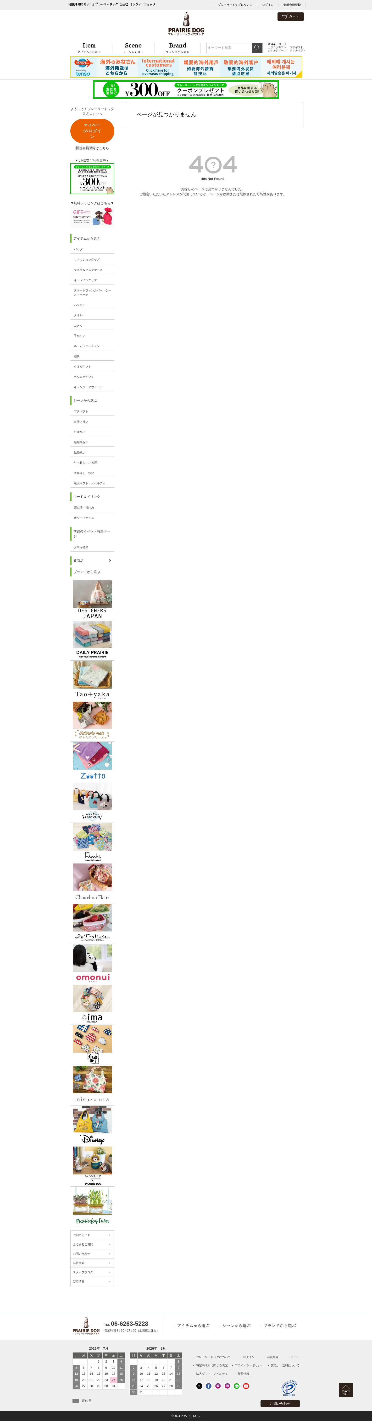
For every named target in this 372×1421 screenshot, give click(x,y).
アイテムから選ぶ (89, 47)
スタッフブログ (83, 1272)
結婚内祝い (81, 442)
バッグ (78, 249)
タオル (78, 315)
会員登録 (272, 1357)
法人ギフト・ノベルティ (89, 483)
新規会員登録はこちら (92, 148)
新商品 (78, 561)
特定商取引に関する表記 (212, 1365)
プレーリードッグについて (235, 5)
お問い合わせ (81, 1253)
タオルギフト (298, 50)
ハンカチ (79, 305)
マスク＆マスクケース (88, 270)
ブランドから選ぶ (177, 47)
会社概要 (78, 1263)
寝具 (77, 356)
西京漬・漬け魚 (84, 507)
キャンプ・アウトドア (88, 387)
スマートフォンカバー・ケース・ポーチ (92, 292)
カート (290, 17)
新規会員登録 (291, 5)
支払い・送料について (285, 1365)
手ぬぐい (79, 335)
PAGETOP (346, 1393)
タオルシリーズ (277, 50)
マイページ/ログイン (92, 131)
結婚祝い (79, 452)
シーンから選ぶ (133, 47)
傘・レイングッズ (85, 280)
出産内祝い (81, 421)
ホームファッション (87, 346)
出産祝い (79, 432)
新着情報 (78, 1281)
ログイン (267, 5)
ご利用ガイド (81, 1235)
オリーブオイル (84, 518)
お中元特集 (81, 547)
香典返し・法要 (84, 473)
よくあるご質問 (83, 1244)
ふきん (78, 325)
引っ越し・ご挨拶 (85, 462)
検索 (257, 48)
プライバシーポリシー (249, 1365)
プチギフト (296, 47)
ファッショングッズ (87, 259)
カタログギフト (277, 47)
